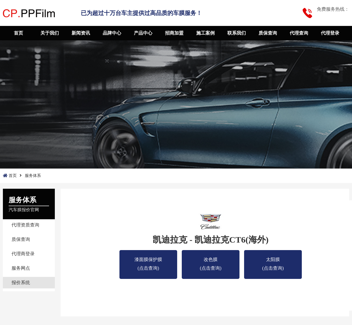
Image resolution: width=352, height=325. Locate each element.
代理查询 (299, 33)
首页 (18, 33)
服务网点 (21, 268)
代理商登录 (23, 253)
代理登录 (330, 33)
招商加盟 (174, 33)
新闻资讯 (81, 33)
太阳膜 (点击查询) (273, 260)
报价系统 (21, 282)
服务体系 (33, 175)
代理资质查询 (25, 224)
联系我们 (236, 33)
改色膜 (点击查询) (211, 260)
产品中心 (143, 33)
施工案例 (205, 33)
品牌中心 (112, 33)
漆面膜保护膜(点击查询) (148, 260)
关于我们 (49, 33)
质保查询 (268, 33)
